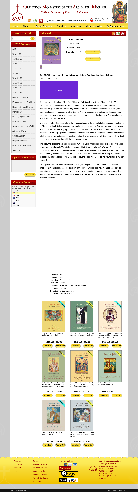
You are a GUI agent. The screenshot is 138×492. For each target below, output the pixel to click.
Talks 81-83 (17, 93)
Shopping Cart (102, 19)
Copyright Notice (39, 471)
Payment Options (66, 461)
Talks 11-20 (17, 59)
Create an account (80, 21)
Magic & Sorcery (19, 141)
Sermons (16, 150)
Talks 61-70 (17, 83)
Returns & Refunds (40, 475)
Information (37, 481)
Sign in (70, 21)
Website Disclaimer (40, 464)
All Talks (15, 49)
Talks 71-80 (17, 88)
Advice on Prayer (19, 131)
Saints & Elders (19, 136)
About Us (17, 461)
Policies (36, 461)
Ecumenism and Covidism (23, 102)
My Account (49, 21)
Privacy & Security (40, 468)
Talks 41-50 (17, 73)
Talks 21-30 (17, 64)
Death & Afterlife (19, 121)
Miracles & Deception (21, 146)
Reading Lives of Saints (22, 107)
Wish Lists (60, 21)
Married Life (17, 112)
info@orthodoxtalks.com (113, 476)
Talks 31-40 (17, 69)
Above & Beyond (20, 490)
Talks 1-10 (16, 54)
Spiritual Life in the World (23, 126)
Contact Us (18, 464)
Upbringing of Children (22, 117)
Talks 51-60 (17, 78)
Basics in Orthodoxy (21, 97)
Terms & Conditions (40, 478)
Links (16, 471)
